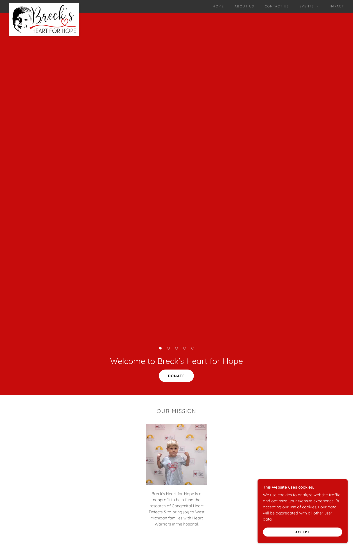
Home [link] (218, 6)
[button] (307, 6)
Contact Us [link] (277, 6)
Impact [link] (337, 6)
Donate (176, 376)
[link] (44, 5)
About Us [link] (244, 6)
